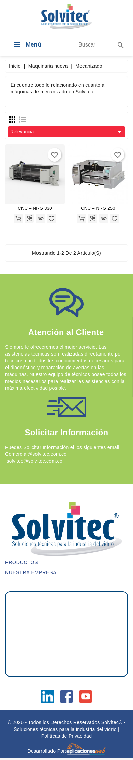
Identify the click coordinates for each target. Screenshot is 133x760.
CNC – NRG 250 (98, 208)
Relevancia (67, 132)
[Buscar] (87, 45)
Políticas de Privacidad (66, 736)
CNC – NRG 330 (35, 208)
